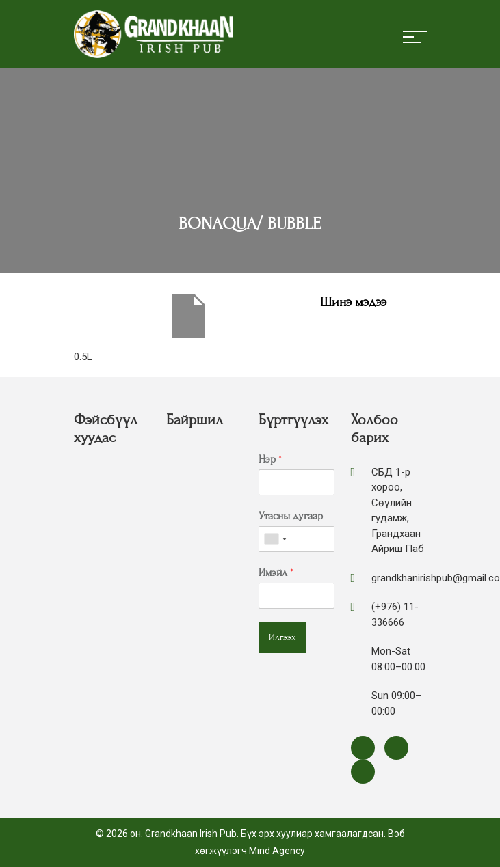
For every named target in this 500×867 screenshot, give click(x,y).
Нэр (270, 459)
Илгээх (282, 637)
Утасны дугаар (291, 516)
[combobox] (275, 539)
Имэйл (276, 572)
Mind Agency (277, 850)
